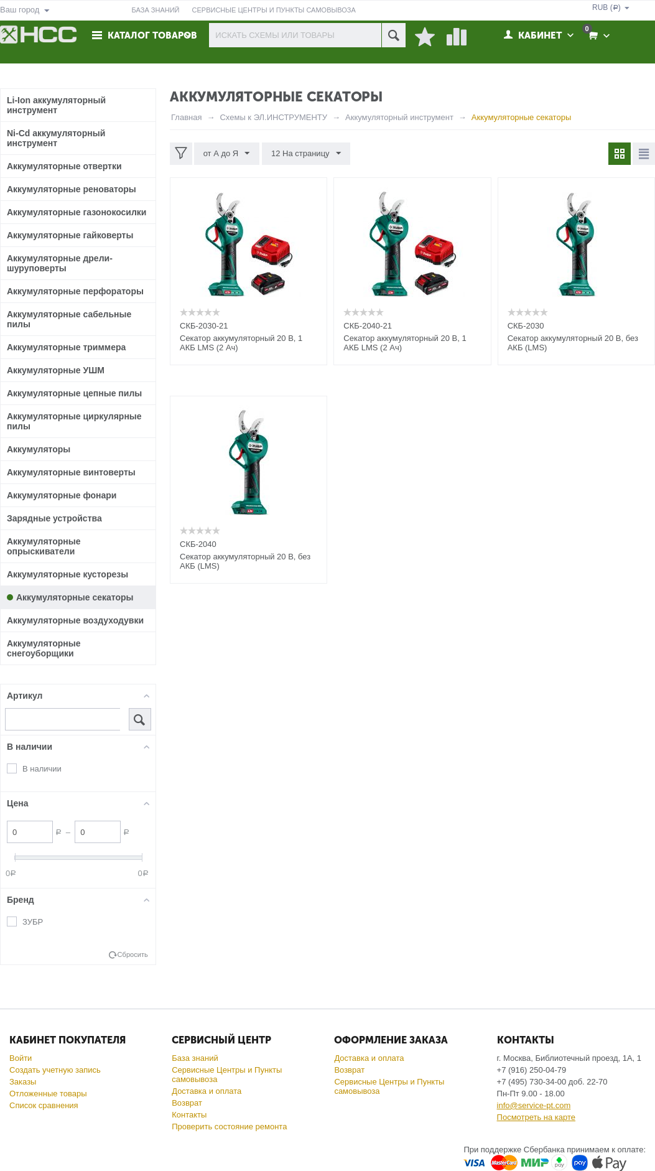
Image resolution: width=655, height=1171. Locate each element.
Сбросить (133, 954)
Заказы (22, 1081)
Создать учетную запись (55, 1070)
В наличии (42, 768)
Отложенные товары (48, 1093)
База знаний (195, 1058)
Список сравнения (43, 1105)
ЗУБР (32, 921)
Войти (20, 1058)
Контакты (189, 1114)
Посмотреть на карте (536, 1117)
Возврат (187, 1103)
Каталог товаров (153, 35)
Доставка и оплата (206, 1091)
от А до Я (226, 153)
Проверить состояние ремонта (229, 1126)
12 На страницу (305, 153)
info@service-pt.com (534, 1105)
